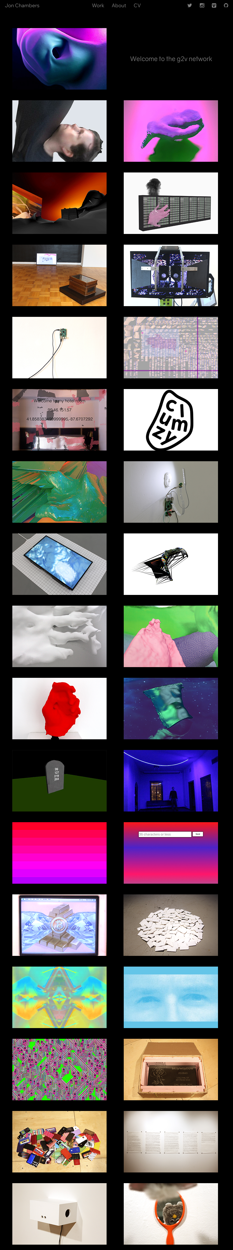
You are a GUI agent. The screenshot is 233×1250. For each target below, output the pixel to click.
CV (137, 5)
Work (98, 5)
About (119, 5)
